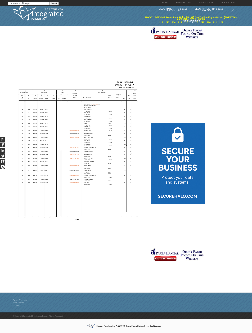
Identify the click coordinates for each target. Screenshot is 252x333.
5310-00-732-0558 (74, 137)
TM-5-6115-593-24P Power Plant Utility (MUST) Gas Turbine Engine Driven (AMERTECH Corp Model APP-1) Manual (191, 18)
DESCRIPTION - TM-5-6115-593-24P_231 (209, 10)
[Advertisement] (81, 48)
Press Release (18, 303)
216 (186, 22)
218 (196, 22)
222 (221, 22)
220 (209, 22)
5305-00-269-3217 (74, 147)
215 (180, 22)
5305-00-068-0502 (74, 175)
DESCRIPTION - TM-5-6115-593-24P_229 (173, 10)
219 (202, 22)
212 (161, 22)
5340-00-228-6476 (74, 165)
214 (174, 22)
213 (167, 22)
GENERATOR (94, 104)
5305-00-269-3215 (74, 130)
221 (215, 22)
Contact (16, 305)
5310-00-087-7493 (74, 154)
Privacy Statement (20, 300)
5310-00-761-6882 (74, 182)
